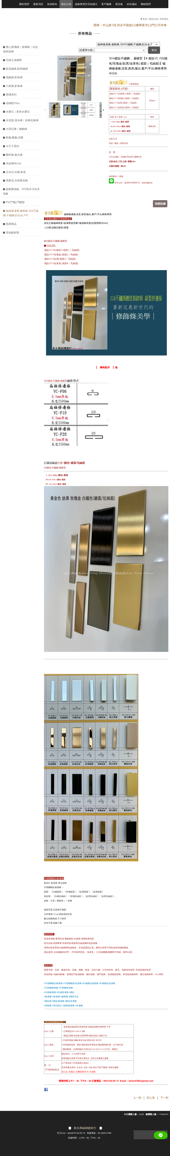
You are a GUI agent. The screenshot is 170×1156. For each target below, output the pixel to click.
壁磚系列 (11, 94)
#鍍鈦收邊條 (71, 1000)
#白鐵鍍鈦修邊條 (90, 982)
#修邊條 (48, 996)
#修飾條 (64, 996)
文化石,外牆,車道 (16, 172)
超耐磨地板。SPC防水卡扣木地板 (21, 191)
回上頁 (151, 1097)
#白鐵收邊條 (62, 991)
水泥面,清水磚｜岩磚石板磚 (22, 120)
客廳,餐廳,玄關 (14, 137)
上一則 (137, 1097)
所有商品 (164, 18)
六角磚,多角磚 (14, 86)
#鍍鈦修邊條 (58, 1000)
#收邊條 (56, 996)
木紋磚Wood (13, 163)
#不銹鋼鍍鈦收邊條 (72, 982)
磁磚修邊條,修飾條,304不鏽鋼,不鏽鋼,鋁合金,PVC (20, 213)
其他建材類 (12, 232)
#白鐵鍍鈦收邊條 (107, 982)
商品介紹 (153, 18)
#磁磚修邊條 (69, 1005)
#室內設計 (57, 1005)
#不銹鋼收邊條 (66, 987)
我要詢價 (161, 203)
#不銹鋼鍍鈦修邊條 (53, 982)
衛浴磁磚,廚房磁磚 (17, 68)
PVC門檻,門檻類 (15, 202)
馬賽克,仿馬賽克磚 (17, 180)
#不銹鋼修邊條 (51, 987)
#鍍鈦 (72, 991)
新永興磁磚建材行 (85, 1127)
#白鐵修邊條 (50, 991)
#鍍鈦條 (48, 1000)
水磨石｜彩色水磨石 (18, 111)
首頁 (145, 18)
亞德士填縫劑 (14, 60)
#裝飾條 (48, 1005)
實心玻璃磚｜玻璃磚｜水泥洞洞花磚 (20, 49)
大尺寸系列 (12, 146)
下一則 (164, 1097)
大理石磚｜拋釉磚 (16, 129)
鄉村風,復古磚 (14, 155)
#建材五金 (74, 996)
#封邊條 (79, 1005)
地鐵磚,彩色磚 (14, 77)
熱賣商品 (11, 224)
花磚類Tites (13, 103)
